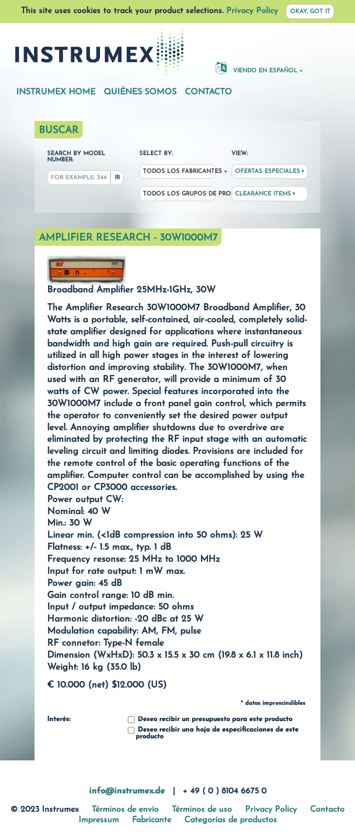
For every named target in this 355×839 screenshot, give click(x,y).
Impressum (99, 820)
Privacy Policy (252, 11)
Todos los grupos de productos (179, 194)
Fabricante (151, 820)
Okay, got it (310, 12)
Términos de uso (202, 809)
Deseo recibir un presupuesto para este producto (210, 719)
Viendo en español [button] (256, 67)
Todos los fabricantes (179, 172)
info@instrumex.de (127, 791)
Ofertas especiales (269, 171)
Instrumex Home (55, 92)
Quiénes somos (140, 92)
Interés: (58, 719)
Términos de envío (125, 809)
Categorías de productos (230, 820)
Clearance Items (265, 194)
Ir (117, 178)
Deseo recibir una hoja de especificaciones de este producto (213, 733)
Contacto (208, 92)
